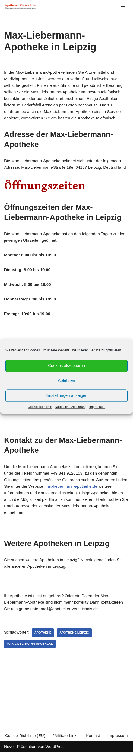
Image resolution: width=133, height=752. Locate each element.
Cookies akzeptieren (66, 365)
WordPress (55, 746)
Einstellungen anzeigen (66, 395)
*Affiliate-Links (66, 735)
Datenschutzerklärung (71, 407)
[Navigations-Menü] (122, 6)
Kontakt (93, 735)
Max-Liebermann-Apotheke (30, 643)
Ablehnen (66, 380)
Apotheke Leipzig (74, 632)
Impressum (97, 407)
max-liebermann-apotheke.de (70, 486)
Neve (9, 746)
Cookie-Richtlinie (40, 407)
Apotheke (43, 632)
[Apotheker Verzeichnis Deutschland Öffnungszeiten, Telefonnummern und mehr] (20, 6)
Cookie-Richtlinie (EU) (25, 735)
